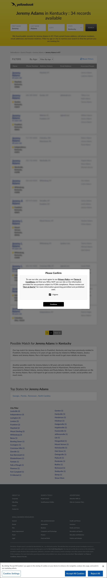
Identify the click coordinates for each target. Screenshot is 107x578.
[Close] (103, 567)
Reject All (95, 574)
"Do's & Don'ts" (29, 287)
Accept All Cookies (75, 574)
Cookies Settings (11, 574)
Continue (53, 304)
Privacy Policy (64, 279)
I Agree (53, 294)
